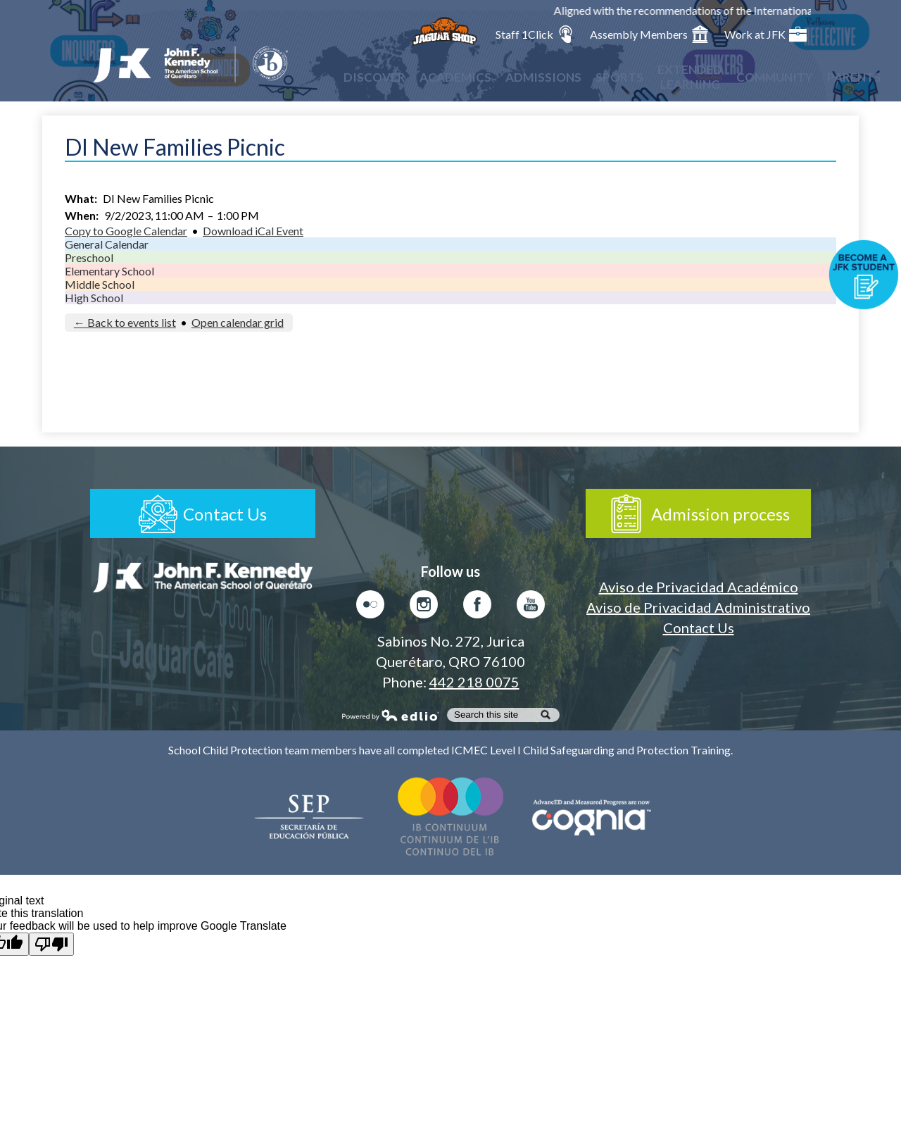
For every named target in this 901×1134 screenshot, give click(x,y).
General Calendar (107, 244)
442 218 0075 (474, 681)
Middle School (99, 284)
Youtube (531, 607)
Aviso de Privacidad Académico (698, 586)
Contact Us (698, 627)
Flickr (370, 607)
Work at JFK (765, 34)
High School (94, 297)
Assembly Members (649, 34)
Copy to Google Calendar (126, 230)
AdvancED (591, 816)
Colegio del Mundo (450, 816)
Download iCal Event (253, 230)
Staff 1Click (535, 34)
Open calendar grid (237, 322)
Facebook (477, 607)
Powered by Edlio (390, 715)
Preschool (89, 257)
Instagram (424, 607)
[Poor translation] (51, 944)
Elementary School (109, 271)
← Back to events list (125, 322)
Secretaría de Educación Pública (309, 816)
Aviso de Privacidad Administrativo (698, 607)
